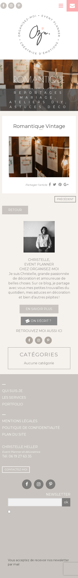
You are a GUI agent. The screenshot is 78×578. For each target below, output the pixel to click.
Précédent (65, 199)
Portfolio (12, 404)
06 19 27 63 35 (20, 456)
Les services (14, 398)
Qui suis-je (12, 391)
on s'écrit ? (38, 321)
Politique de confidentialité (31, 428)
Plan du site (14, 434)
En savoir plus (39, 309)
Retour (15, 210)
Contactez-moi (16, 469)
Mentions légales (19, 421)
